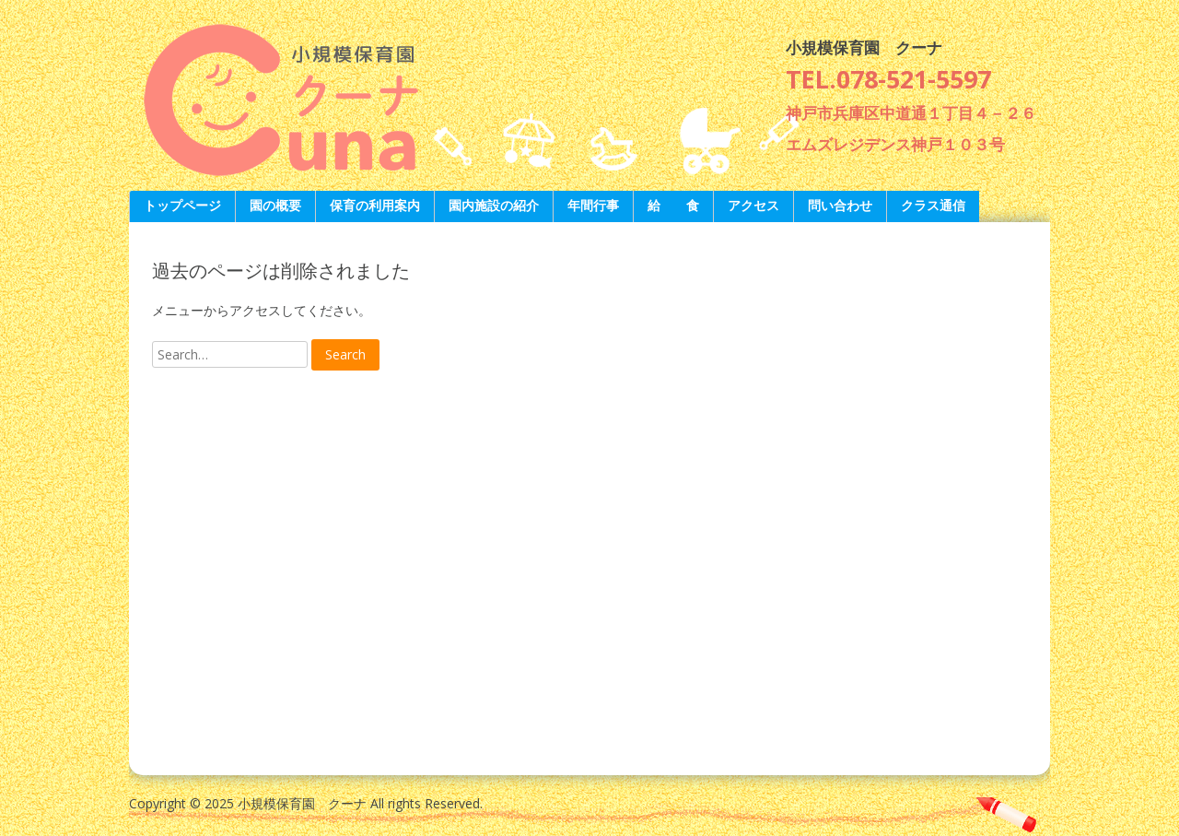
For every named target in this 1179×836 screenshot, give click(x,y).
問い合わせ (840, 205)
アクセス (753, 205)
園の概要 (275, 205)
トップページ (182, 205)
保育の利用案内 (375, 205)
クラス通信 (933, 205)
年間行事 (593, 205)
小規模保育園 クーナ (864, 47)
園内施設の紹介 (494, 205)
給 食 (673, 205)
